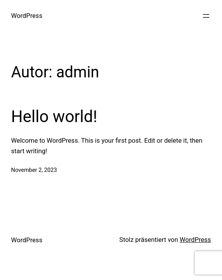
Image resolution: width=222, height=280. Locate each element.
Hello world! (54, 116)
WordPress (26, 15)
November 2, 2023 (34, 169)
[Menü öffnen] (206, 16)
